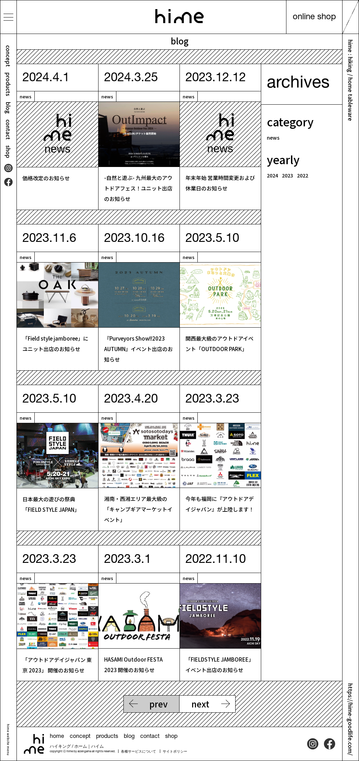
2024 (272, 175)
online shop (314, 17)
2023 (287, 175)
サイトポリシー (175, 752)
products (8, 84)
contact (8, 129)
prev (158, 704)
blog (8, 108)
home (57, 737)
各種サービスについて (138, 752)
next (200, 704)
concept (8, 56)
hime (179, 16)
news (26, 96)
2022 (302, 175)
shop (8, 151)
